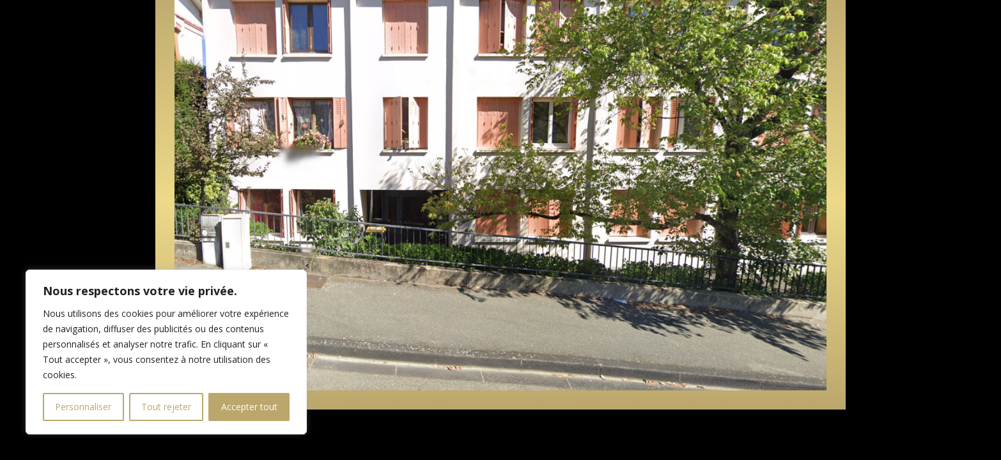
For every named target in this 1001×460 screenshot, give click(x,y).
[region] (166, 352)
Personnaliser (83, 407)
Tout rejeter (166, 407)
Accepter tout (249, 407)
